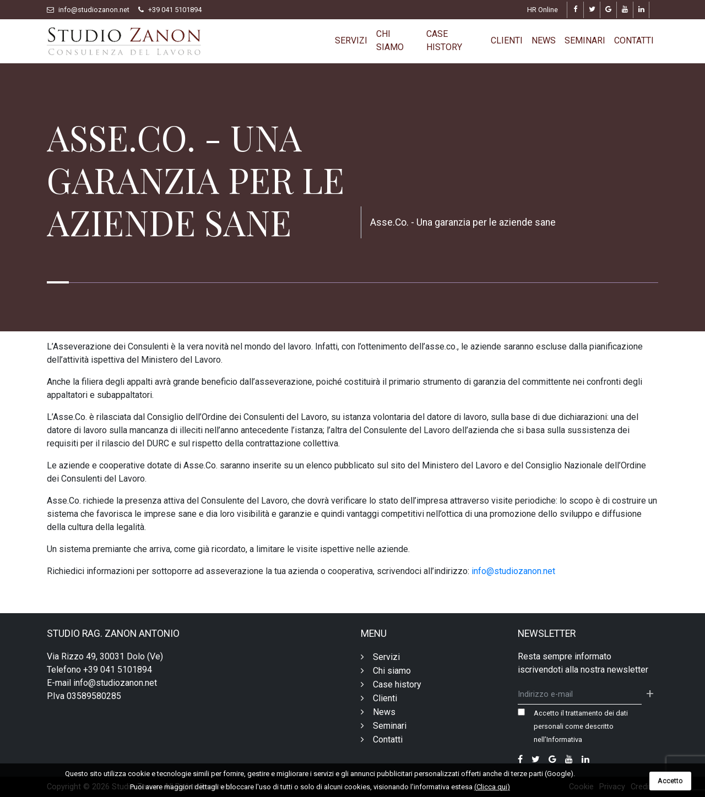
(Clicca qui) (492, 787)
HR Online (542, 10)
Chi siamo (390, 40)
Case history (444, 40)
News (544, 40)
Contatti (634, 40)
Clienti (507, 40)
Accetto (670, 781)
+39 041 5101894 (175, 10)
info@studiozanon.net (93, 10)
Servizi (351, 40)
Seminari (585, 40)
